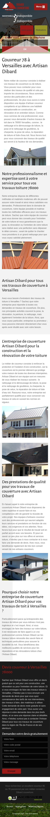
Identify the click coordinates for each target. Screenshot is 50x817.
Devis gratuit (26, 30)
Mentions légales (36, 806)
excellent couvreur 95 (35, 786)
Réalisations (41, 30)
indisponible (22, 16)
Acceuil (10, 806)
